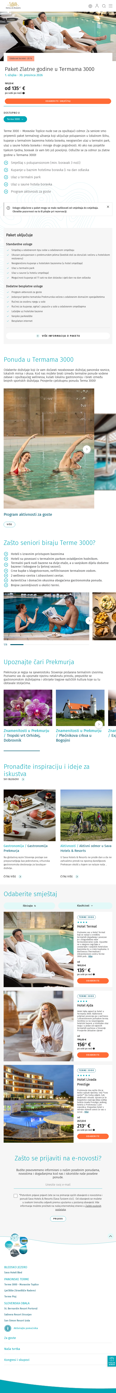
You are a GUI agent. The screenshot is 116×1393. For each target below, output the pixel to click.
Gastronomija (14, 846)
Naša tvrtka (12, 1349)
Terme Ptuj (10, 1296)
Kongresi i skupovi (16, 1360)
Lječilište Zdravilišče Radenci (20, 1290)
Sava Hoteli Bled (13, 1272)
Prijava (58, 1218)
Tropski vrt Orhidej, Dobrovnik (26, 735)
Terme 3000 (15, 119)
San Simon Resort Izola (17, 1320)
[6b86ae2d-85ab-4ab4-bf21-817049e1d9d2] (58, 1185)
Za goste (10, 1338)
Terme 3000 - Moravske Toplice (21, 1284)
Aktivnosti (68, 846)
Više (90, 956)
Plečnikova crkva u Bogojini (79, 735)
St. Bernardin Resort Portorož (20, 1308)
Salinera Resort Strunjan (18, 1314)
